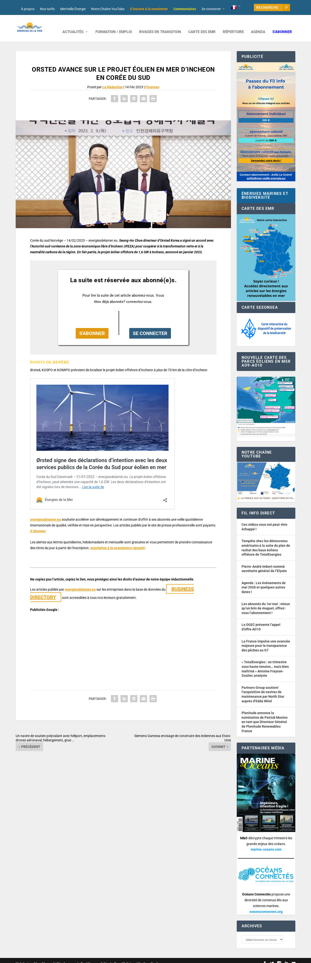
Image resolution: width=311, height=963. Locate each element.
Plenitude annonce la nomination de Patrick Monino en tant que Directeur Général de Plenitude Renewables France (265, 714)
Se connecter (211, 9)
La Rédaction (112, 80)
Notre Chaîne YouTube (107, 9)
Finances (152, 80)
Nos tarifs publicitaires (119, 957)
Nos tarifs (47, 9)
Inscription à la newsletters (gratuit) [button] (117, 541)
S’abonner (282, 25)
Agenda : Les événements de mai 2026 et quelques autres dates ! (264, 580)
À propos (27, 9)
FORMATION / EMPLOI (113, 25)
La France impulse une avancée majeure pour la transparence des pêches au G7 (266, 638)
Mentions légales (149, 957)
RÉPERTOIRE (233, 25)
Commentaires (184, 9)
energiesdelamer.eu (45, 512)
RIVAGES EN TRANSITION (160, 25)
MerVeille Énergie (73, 9)
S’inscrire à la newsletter (149, 9)
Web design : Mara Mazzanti (35, 957)
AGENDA (258, 25)
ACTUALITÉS (72, 25)
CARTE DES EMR (202, 25)
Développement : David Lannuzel (79, 957)
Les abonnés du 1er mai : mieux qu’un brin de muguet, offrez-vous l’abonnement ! (266, 601)
